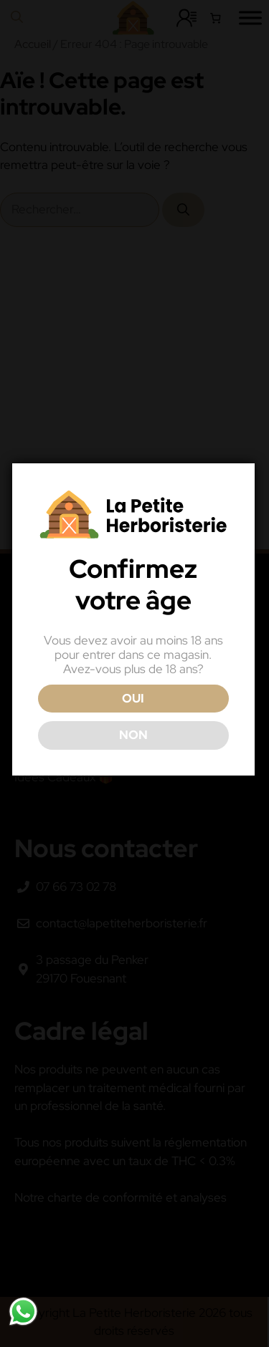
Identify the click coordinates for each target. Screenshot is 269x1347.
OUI (133, 698)
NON (133, 735)
